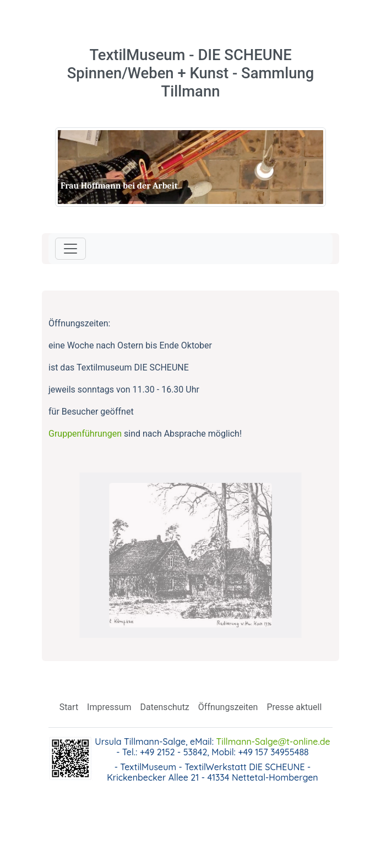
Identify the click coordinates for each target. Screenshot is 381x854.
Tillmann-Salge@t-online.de (273, 741)
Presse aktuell (294, 707)
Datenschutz (164, 707)
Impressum (109, 707)
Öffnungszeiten (228, 707)
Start (68, 707)
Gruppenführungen (85, 433)
